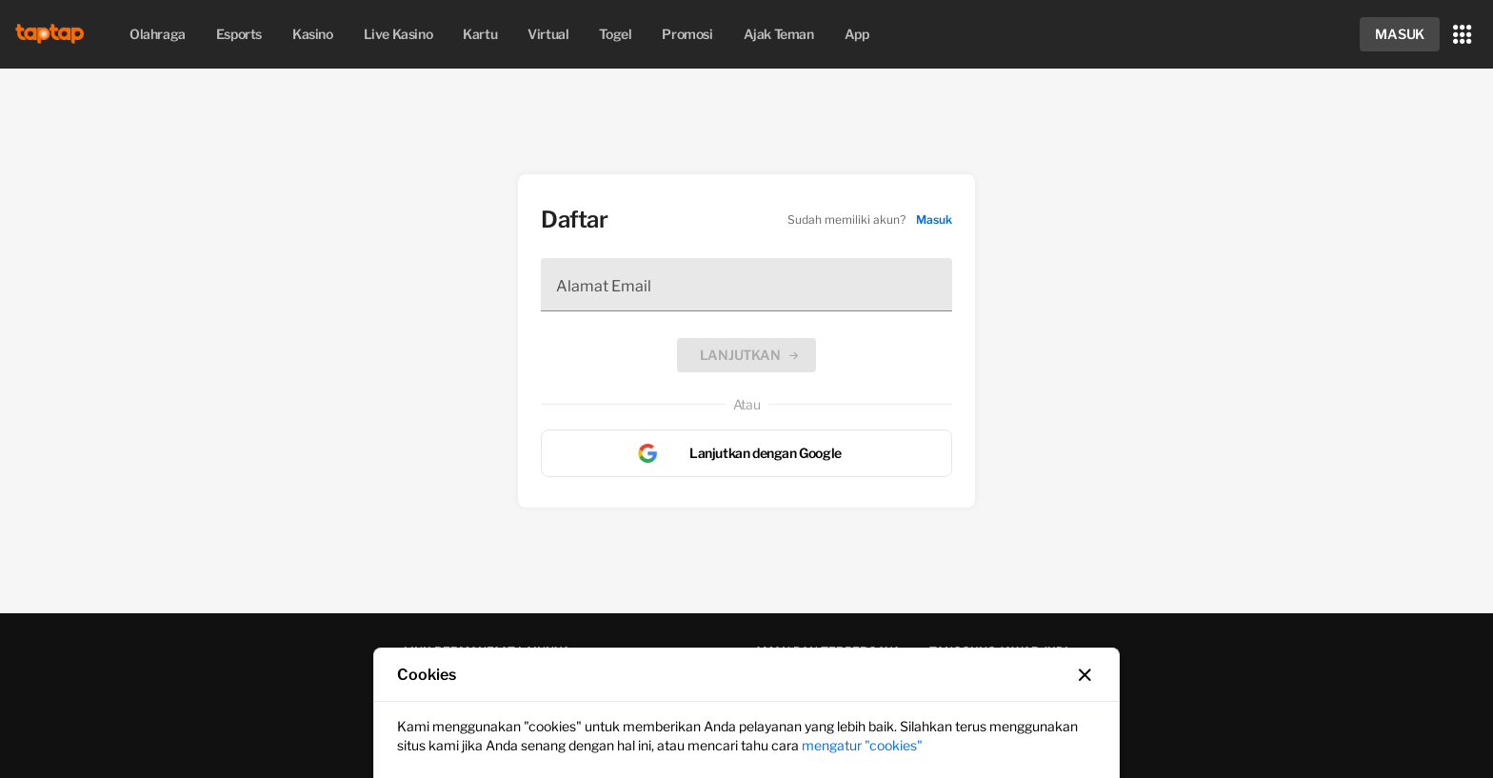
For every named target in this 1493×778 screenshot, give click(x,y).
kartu (480, 34)
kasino (312, 34)
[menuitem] (157, 34)
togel (615, 34)
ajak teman (779, 34)
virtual (548, 34)
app (857, 34)
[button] (1400, 34)
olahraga (157, 34)
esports (239, 34)
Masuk (934, 219)
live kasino (398, 34)
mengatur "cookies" (862, 745)
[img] (53, 34)
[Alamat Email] (746, 284)
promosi (687, 34)
